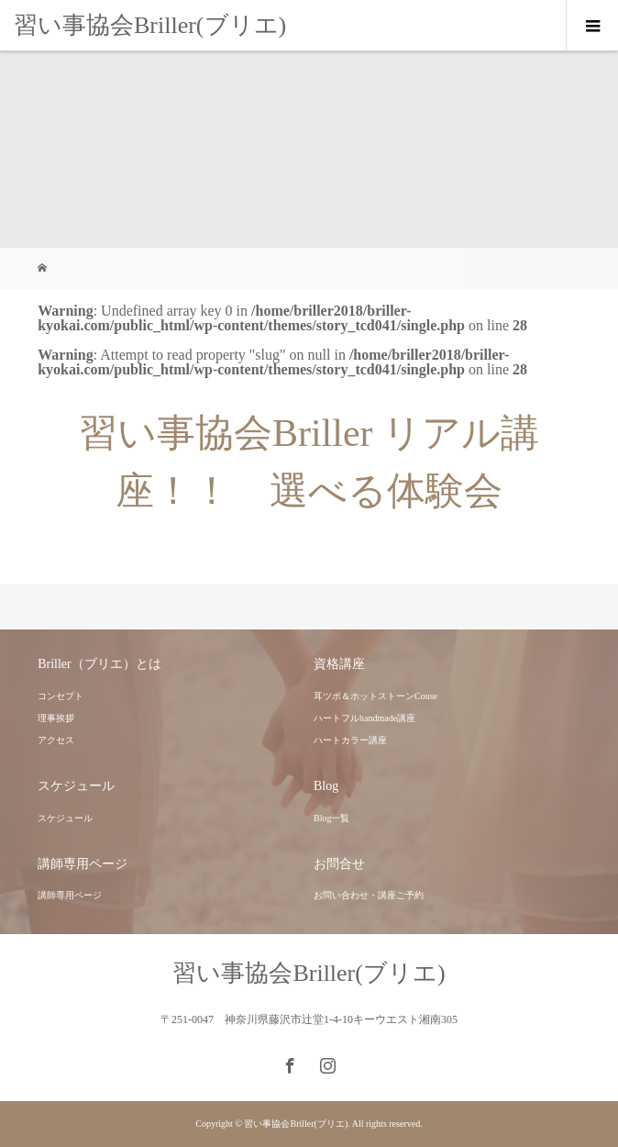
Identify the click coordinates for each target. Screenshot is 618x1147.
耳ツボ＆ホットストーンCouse (375, 696)
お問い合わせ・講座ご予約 (369, 895)
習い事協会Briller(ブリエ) (150, 25)
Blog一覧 (331, 818)
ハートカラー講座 (350, 740)
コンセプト (60, 696)
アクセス (56, 740)
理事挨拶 (56, 718)
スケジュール (65, 818)
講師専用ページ (70, 895)
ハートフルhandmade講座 (364, 718)
